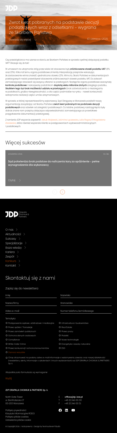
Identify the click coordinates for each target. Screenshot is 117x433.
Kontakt (10, 265)
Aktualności (13, 234)
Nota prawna (26, 426)
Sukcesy (10, 239)
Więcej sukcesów (25, 142)
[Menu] (107, 8)
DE (96, 10)
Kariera (10, 252)
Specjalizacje (13, 243)
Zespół (9, 256)
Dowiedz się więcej (20, 39)
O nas (9, 230)
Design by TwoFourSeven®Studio (47, 426)
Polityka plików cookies (17, 416)
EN (96, 7)
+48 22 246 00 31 (73, 403)
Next (62, 192)
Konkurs (10, 261)
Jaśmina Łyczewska (68, 119)
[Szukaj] (88, 8)
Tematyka (10, 318)
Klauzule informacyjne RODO (20, 413)
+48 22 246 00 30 (73, 400)
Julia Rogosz (85, 119)
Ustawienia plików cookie (18, 420)
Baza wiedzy (13, 248)
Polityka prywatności (15, 410)
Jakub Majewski (50, 119)
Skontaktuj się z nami (30, 277)
